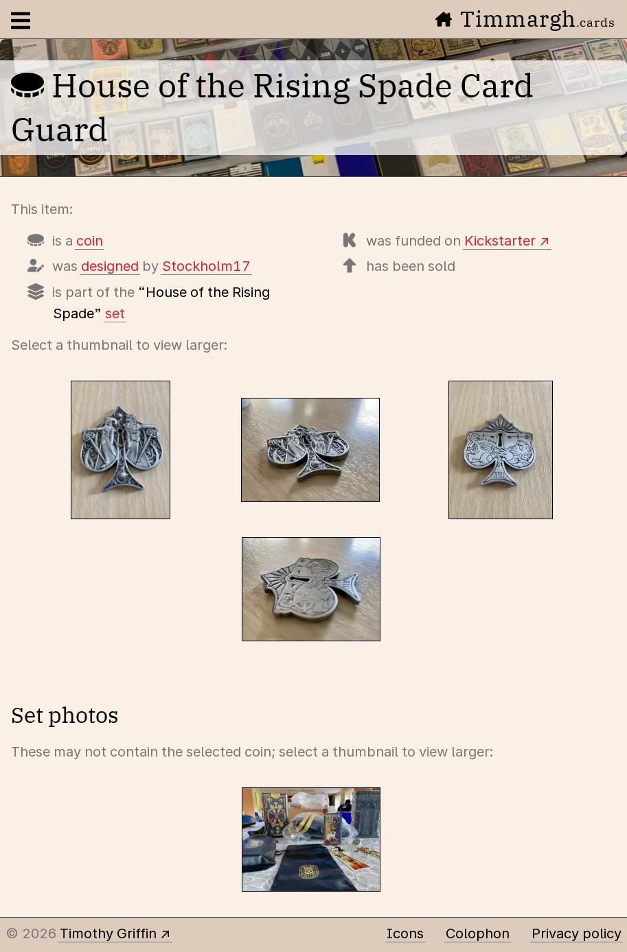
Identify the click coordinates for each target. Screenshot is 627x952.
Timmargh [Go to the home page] (525, 18)
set (115, 313)
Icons (405, 933)
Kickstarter (500, 241)
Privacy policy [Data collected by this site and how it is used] (577, 933)
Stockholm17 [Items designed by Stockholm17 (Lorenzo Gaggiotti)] (206, 266)
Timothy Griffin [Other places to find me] (108, 933)
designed (110, 266)
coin (89, 241)
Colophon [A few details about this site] (478, 933)
